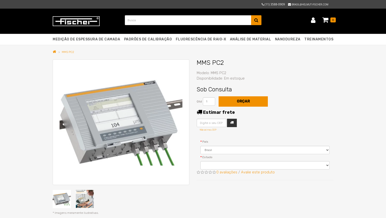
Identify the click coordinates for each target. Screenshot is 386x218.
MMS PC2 (68, 52)
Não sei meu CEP (208, 130)
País (205, 141)
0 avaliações (226, 172)
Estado (207, 157)
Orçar (243, 101)
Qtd (199, 101)
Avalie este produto (258, 172)
